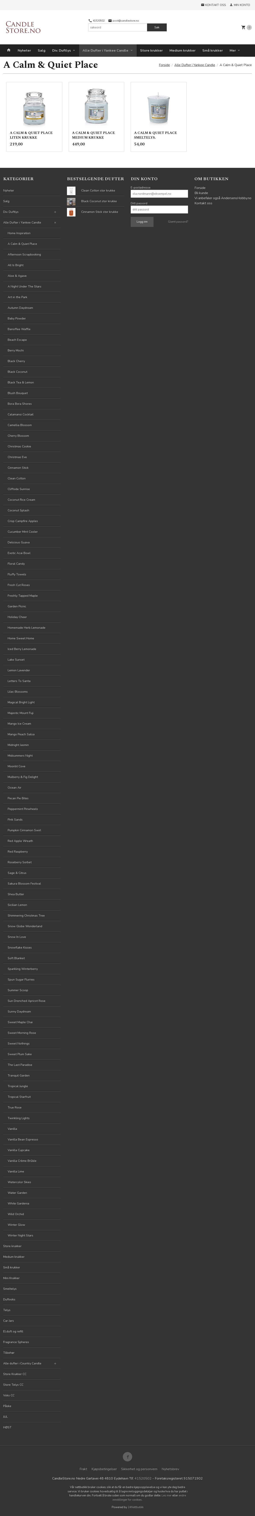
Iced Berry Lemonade (22, 649)
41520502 (96, 20)
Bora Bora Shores (20, 404)
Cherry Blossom (18, 436)
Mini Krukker (11, 1278)
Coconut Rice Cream (21, 500)
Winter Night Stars (20, 1235)
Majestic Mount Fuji (20, 713)
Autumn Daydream (20, 308)
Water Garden (17, 1193)
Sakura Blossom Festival (24, 884)
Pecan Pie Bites (18, 798)
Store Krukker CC (14, 1374)
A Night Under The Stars (24, 286)
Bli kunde (201, 193)
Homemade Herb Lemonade (26, 628)
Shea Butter (16, 894)
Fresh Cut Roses (19, 585)
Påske (7, 1406)
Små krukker (212, 50)
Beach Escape (17, 340)
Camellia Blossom (20, 425)
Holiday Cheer (17, 617)
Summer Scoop (18, 990)
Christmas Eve (17, 457)
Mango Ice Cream (19, 724)
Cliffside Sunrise (19, 489)
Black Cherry (16, 361)
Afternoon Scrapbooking (24, 254)
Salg (41, 50)
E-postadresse (141, 188)
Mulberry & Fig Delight (23, 777)
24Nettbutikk (135, 1507)
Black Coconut (17, 372)
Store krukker (151, 50)
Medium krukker (183, 50)
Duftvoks (9, 1299)
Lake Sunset (16, 660)
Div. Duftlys (61, 50)
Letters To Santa (19, 681)
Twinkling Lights (19, 1118)
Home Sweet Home (21, 638)
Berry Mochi (16, 350)
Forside (164, 65)
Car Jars (8, 1321)
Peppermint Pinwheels (23, 809)
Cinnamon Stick (18, 468)
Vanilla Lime (16, 1171)
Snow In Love (17, 937)
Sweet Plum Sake (20, 1054)
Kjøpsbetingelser (104, 1469)
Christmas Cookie (19, 446)
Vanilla (12, 1129)
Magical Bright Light (21, 702)
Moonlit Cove (16, 766)
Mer (233, 50)
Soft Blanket (16, 958)
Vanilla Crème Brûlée (22, 1161)
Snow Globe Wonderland (25, 926)
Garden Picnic (17, 606)
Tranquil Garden (19, 1076)
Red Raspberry (18, 852)
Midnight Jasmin (18, 745)
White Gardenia (18, 1203)
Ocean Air (14, 788)
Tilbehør (8, 1353)
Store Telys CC (13, 1385)
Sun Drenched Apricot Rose (26, 1001)
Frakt (83, 1469)
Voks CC (8, 1395)
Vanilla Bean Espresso (23, 1139)
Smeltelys (10, 1289)
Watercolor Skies (19, 1182)
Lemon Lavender (19, 670)
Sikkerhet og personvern (139, 1469)
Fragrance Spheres (16, 1342)
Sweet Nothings (19, 1044)
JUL (5, 1417)
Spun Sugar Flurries (21, 980)
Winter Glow (16, 1225)
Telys (6, 1310)
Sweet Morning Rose (22, 1033)
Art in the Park (17, 297)
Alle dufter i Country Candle (22, 1363)
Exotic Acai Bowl (19, 553)
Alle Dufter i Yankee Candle (105, 50)
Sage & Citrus (17, 873)
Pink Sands (15, 820)
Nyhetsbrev (170, 1469)
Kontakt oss (203, 203)
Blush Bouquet (18, 393)
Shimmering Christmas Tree (26, 916)
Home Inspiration (19, 233)
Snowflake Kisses (20, 948)
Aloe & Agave (17, 276)
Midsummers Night (20, 756)
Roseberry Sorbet (20, 862)
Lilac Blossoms (18, 692)
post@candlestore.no (123, 20)
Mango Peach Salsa (21, 734)
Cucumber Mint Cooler (23, 532)
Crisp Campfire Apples (23, 521)
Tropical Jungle (18, 1086)
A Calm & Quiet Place (22, 244)
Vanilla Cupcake (19, 1150)
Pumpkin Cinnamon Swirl (24, 830)
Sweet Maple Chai (20, 1022)
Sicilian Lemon (17, 905)
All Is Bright (15, 265)
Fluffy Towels (17, 574)
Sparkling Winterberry (23, 969)
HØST (7, 1427)
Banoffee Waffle (19, 329)
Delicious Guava (19, 542)
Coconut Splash (18, 510)
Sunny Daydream (19, 1012)
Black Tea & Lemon (21, 382)
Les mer (167, 1495)
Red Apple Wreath (20, 841)
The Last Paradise (20, 1065)
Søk (156, 27)
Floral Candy (16, 564)
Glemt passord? (178, 222)
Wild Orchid (16, 1214)
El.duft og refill (13, 1331)
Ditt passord (139, 203)
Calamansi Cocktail (20, 414)
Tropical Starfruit (19, 1097)
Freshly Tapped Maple (23, 596)
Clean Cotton (17, 478)
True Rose (15, 1107)
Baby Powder (17, 318)
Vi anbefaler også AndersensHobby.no (222, 198)
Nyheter (24, 50)
